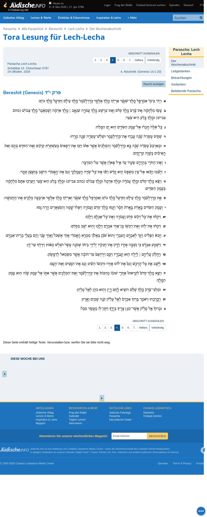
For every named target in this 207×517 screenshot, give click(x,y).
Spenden (174, 5)
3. (107, 60)
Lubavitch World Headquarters (154, 449)
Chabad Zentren (152, 416)
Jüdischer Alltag (13, 18)
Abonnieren (75, 423)
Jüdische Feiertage (120, 412)
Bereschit (55, 29)
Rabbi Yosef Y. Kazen (87, 452)
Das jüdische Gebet (120, 419)
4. (113, 60)
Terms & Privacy (182, 463)
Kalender (74, 416)
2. (101, 60)
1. (95, 60)
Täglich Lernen (77, 419)
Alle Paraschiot (32, 29)
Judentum (122, 452)
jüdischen (147, 452)
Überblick (148, 412)
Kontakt (200, 463)
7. (130, 60)
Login (107, 5)
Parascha (9, 29)
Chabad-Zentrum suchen (150, 5)
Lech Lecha (76, 29)
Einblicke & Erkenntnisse (74, 18)
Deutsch (188, 5)
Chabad (72, 449)
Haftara (139, 60)
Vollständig (153, 60)
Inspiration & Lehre (108, 18)
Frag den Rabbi (123, 5)
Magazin (40, 423)
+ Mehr (132, 18)
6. (124, 60)
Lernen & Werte (41, 18)
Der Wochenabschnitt (105, 29)
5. (119, 60)
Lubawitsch (83, 449)
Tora (113, 452)
